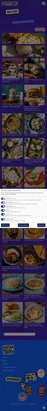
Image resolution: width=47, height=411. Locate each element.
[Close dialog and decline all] (46, 190)
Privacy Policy (12, 194)
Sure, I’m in (41, 225)
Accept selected (23, 225)
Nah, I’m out (5, 225)
